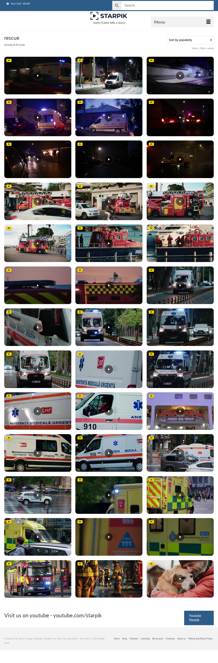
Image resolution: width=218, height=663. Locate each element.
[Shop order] (190, 40)
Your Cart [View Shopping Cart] (18, 3)
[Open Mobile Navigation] (182, 22)
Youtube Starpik (195, 618)
